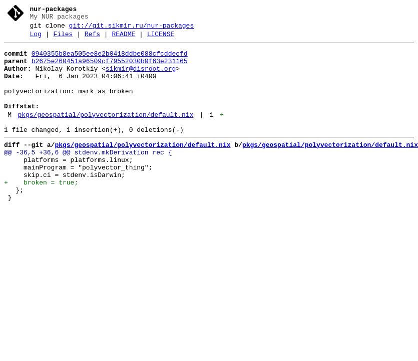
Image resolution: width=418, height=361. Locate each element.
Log (36, 38)
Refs (92, 38)
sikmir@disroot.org (141, 77)
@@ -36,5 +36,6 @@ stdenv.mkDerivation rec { (88, 174)
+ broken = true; (41, 211)
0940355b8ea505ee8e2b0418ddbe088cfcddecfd (110, 59)
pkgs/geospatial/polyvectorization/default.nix (105, 132)
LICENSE (161, 38)
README (123, 38)
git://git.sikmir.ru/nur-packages (131, 28)
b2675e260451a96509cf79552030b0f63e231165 (110, 68)
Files (63, 38)
